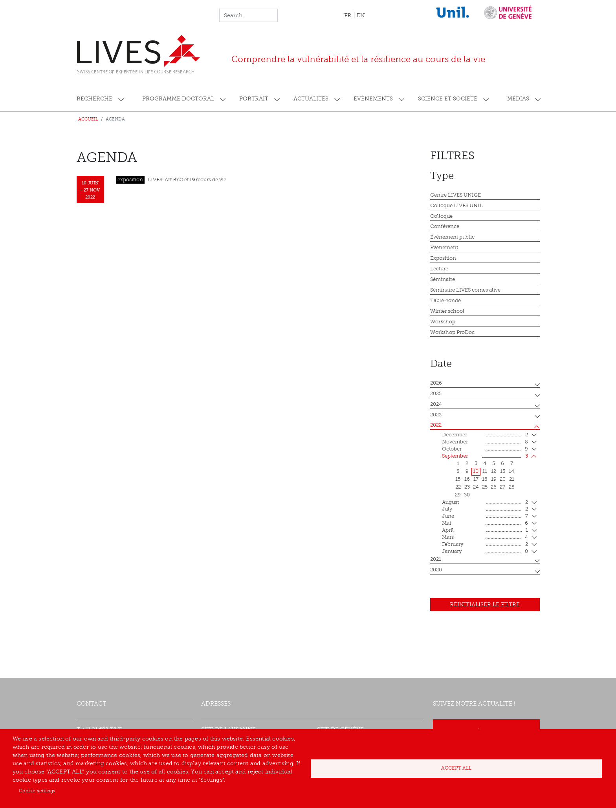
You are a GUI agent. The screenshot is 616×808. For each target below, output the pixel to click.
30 (467, 495)
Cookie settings (37, 790)
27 (502, 487)
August (485, 502)
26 (494, 487)
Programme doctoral (178, 99)
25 (485, 487)
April (485, 530)
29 (458, 495)
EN (361, 15)
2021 (435, 559)
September (485, 456)
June (485, 516)
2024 (436, 404)
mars (485, 537)
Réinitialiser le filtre (485, 604)
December (485, 435)
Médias (518, 99)
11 (484, 471)
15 (457, 479)
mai (485, 523)
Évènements (373, 99)
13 (502, 471)
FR (347, 15)
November (485, 442)
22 (458, 487)
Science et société (447, 99)
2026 (436, 383)
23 (467, 487)
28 (512, 487)
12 (493, 471)
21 (511, 479)
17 (475, 479)
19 (494, 479)
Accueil (88, 119)
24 (476, 487)
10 (475, 471)
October (485, 449)
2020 (436, 570)
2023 (436, 415)
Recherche (94, 99)
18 (485, 479)
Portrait (253, 99)
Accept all (456, 768)
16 (467, 479)
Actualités (310, 99)
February (485, 544)
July (485, 509)
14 (511, 471)
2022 (436, 425)
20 (503, 479)
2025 (436, 393)
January (485, 551)
